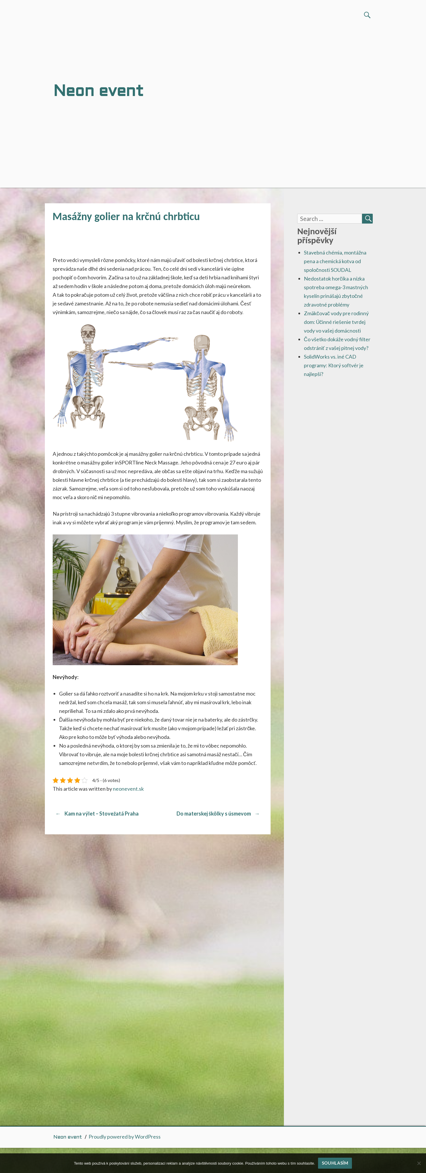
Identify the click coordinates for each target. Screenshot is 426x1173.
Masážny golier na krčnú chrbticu (126, 216)
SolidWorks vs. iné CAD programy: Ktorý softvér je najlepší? (333, 365)
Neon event (67, 1137)
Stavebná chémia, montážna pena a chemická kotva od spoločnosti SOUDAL (335, 261)
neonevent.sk (128, 788)
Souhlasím (335, 1163)
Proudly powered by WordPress (125, 1136)
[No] (419, 1163)
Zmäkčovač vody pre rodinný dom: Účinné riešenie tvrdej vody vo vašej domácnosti (336, 322)
